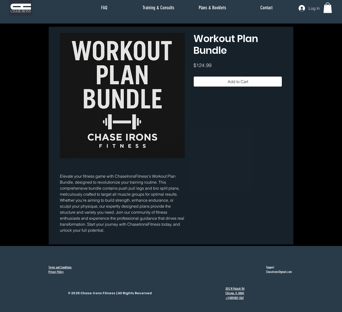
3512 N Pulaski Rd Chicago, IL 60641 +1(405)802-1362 (234, 293)
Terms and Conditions (60, 267)
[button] (327, 8)
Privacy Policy (56, 272)
